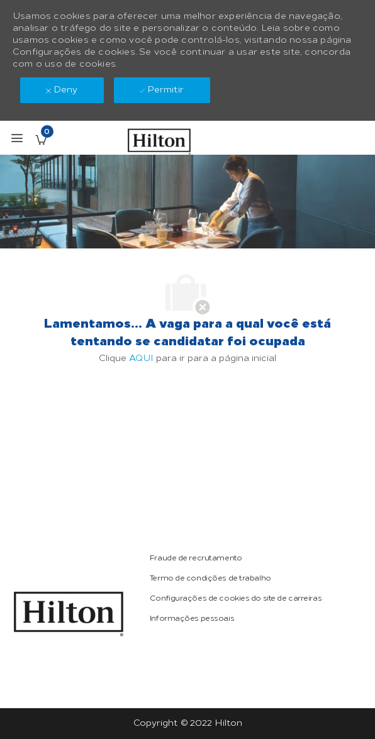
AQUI (141, 358)
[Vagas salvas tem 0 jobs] (41, 139)
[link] (69, 614)
